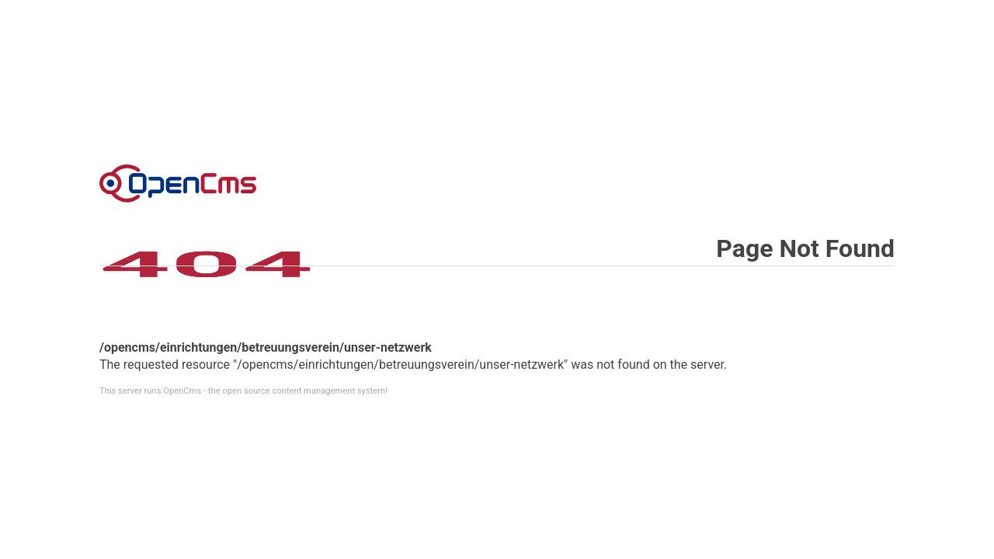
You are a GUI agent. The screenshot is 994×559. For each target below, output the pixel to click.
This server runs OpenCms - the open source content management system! (243, 391)
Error (177, 183)
